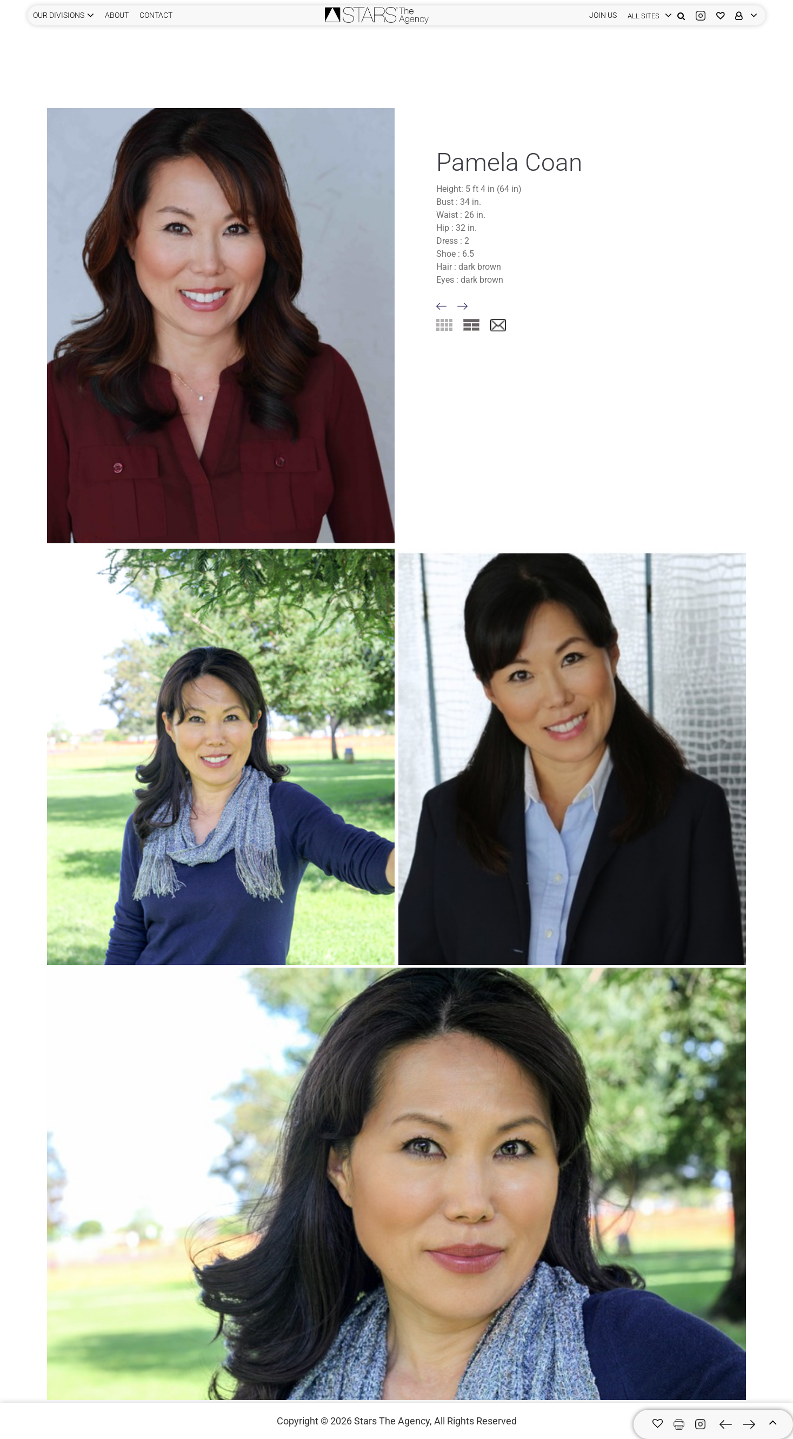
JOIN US (603, 15)
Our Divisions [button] (58, 15)
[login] (647, 15)
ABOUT (117, 15)
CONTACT (155, 15)
